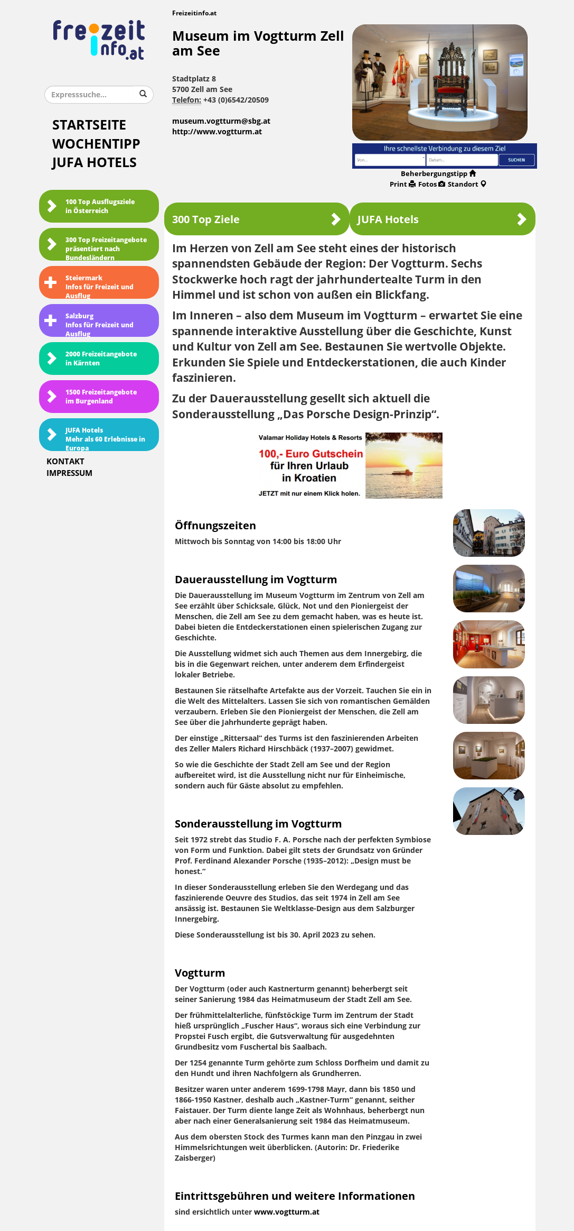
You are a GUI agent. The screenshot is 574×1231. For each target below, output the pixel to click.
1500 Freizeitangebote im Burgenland (90, 397)
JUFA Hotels (94, 162)
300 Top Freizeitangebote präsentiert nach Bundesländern (95, 248)
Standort (467, 184)
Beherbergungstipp (438, 174)
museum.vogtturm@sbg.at (221, 121)
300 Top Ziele (257, 219)
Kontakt (65, 461)
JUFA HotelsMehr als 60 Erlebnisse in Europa (94, 439)
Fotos (431, 184)
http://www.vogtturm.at (217, 131)
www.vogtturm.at (286, 1212)
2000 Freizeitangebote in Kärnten (90, 359)
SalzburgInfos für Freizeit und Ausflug (89, 325)
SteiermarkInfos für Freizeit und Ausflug (89, 286)
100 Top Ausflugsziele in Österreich (89, 206)
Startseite (89, 125)
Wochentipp (96, 144)
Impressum (69, 473)
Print (403, 184)
